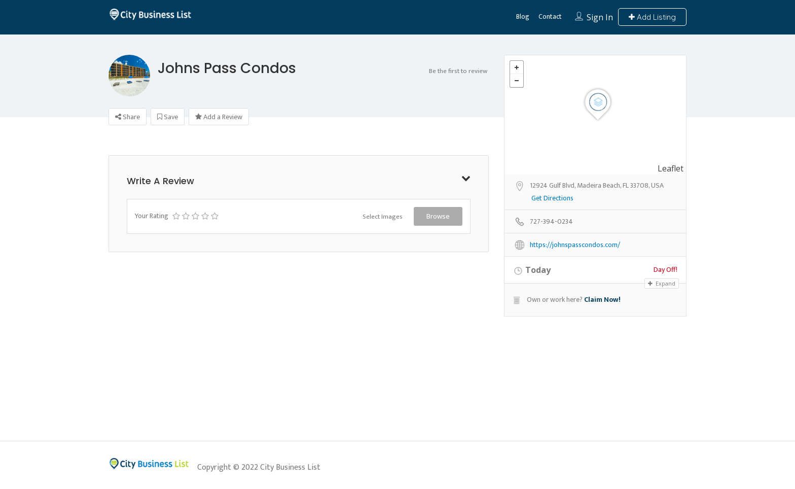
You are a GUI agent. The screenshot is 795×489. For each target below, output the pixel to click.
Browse (438, 216)
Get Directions (552, 198)
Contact (550, 16)
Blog (522, 16)
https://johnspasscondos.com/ (575, 245)
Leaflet (670, 168)
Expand (661, 283)
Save (167, 117)
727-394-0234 (551, 222)
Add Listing (652, 17)
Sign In (600, 17)
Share (127, 117)
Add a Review (218, 117)
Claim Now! (602, 299)
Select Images (383, 216)
